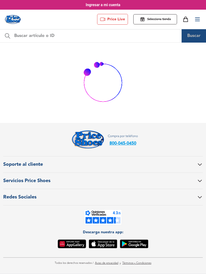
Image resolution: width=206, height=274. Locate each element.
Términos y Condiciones (136, 263)
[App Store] (103, 244)
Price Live (112, 19)
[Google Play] (134, 244)
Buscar (194, 35)
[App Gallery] (72, 244)
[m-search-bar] (96, 35)
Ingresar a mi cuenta (103, 5)
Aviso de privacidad (106, 263)
